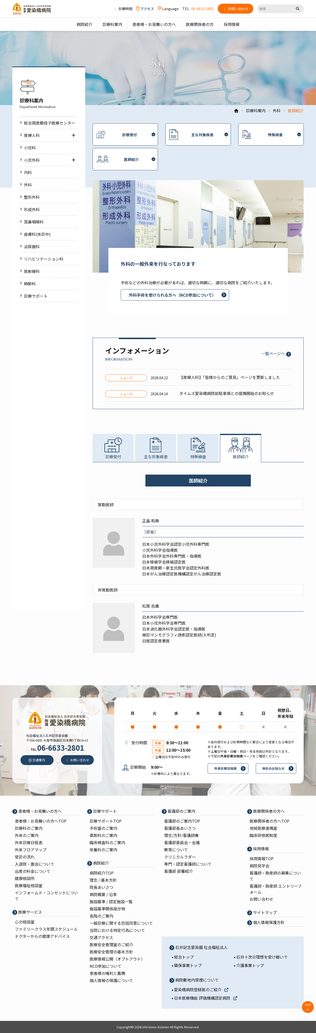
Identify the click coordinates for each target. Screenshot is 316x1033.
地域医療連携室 (263, 828)
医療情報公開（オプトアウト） (117, 959)
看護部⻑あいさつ (180, 828)
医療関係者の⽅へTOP (269, 821)
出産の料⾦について (32, 871)
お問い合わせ (261, 899)
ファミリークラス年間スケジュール (46, 929)
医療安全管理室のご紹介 (111, 944)
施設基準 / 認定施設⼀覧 (111, 901)
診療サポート (104, 811)
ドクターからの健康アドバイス (42, 936)
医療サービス (29, 912)
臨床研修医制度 (263, 835)
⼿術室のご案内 (103, 828)
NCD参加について (105, 966)
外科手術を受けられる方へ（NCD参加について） (172, 295)
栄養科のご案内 (103, 850)
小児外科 (32, 160)
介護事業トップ (250, 965)
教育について (176, 850)
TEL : (198, 8)
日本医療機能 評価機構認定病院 (206, 998)
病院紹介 (100, 863)
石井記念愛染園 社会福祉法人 (201, 947)
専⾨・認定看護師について (188, 864)
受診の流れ (25, 857)
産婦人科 (32, 135)
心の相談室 (25, 922)
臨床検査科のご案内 (107, 842)
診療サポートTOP (105, 821)
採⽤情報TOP (262, 858)
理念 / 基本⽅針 (103, 880)
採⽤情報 (260, 849)
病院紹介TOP (102, 873)
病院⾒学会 (259, 866)
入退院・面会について (34, 864)
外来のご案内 (27, 835)
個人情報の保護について (111, 980)
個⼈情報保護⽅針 (268, 922)
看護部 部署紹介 (178, 871)
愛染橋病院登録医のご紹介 (201, 989)
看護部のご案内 (181, 811)
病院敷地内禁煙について (196, 980)
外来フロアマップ (30, 850)
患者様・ (40, 821)
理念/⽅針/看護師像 (181, 835)
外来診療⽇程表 (28, 842)
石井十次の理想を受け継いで (262, 957)
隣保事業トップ (188, 965)
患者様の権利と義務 (107, 973)
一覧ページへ (273, 353)
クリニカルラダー (180, 857)
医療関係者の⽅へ (268, 811)
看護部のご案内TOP (182, 821)
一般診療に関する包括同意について (121, 923)
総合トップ (184, 957)
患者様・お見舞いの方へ (39, 811)
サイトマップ (264, 912)
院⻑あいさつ (101, 887)
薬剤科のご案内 (103, 835)
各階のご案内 (101, 916)
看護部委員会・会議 (182, 842)
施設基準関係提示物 (107, 909)
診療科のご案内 (28, 828)
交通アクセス (101, 937)
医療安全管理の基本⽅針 (111, 952)
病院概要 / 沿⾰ (103, 894)
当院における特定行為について (117, 930)
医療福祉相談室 (28, 885)
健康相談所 (25, 878)
